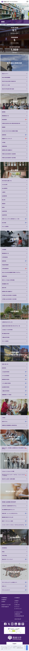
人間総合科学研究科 (5, 390)
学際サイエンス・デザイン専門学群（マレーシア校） (10, 218)
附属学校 (3, 601)
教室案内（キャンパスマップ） (7, 138)
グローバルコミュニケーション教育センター (9, 582)
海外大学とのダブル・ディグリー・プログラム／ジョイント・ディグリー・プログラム (13, 475)
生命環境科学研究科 (5, 387)
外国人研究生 (4, 555)
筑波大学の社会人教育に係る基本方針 (9, 81)
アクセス (16, 602)
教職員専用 (17, 613)
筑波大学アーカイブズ (5, 604)
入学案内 (3, 417)
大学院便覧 (4, 249)
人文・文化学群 (4, 184)
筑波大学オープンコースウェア (7, 559)
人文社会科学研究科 (5, 371)
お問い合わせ (17, 604)
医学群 (3, 207)
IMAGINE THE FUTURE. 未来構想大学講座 (10, 131)
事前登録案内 (4, 119)
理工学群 (3, 199)
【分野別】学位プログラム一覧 (7, 322)
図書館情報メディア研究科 (6, 394)
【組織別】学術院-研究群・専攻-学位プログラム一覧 (11, 325)
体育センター (4, 586)
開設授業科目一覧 (5, 115)
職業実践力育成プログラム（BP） (7, 517)
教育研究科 (4, 368)
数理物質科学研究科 (5, 379)
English (14, 643)
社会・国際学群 (4, 188)
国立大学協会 (17, 619)
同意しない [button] (24, 647)
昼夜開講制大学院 (5, 283)
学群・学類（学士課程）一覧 (6, 180)
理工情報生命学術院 (5, 333)
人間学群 (3, 192)
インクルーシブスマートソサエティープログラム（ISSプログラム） (13, 524)
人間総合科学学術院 (5, 337)
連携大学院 (4, 287)
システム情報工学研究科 (6, 383)
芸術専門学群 (4, 215)
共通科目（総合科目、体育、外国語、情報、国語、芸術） (11, 123)
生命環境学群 (4, 196)
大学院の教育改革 (5, 268)
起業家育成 (4, 134)
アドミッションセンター (6, 590)
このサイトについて (18, 608)
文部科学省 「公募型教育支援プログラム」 (9, 505)
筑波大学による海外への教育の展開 (8, 478)
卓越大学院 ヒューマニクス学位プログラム (9, 513)
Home (2, 24)
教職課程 (3, 127)
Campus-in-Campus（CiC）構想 (8, 471)
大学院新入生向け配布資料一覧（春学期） (9, 295)
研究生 (3, 551)
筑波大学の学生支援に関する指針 (8, 88)
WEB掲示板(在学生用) (19, 615)
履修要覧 (3, 111)
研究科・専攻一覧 (5, 364)
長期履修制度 (4, 146)
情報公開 (16, 600)
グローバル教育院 (5, 226)
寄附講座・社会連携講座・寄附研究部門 (9, 502)
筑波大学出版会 (4, 606)
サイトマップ (17, 606)
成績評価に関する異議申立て (7, 150)
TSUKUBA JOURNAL (18, 612)
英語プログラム (4, 421)
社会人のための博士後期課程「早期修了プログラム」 (11, 272)
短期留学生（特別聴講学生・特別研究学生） (9, 425)
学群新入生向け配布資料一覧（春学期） (9, 153)
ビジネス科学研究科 (5, 375)
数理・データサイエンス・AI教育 (7, 521)
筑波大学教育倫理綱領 (6, 77)
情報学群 (3, 203)
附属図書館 (4, 597)
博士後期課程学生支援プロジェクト (8, 509)
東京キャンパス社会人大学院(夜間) (8, 280)
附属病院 (3, 599)
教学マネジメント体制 (6, 85)
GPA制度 (3, 142)
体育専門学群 (4, 211)
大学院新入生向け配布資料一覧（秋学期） (9, 299)
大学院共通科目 (5, 257)
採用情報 (16, 597)
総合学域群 (4, 222)
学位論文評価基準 (5, 264)
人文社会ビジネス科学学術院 (7, 329)
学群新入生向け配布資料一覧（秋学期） (9, 157)
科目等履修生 (4, 547)
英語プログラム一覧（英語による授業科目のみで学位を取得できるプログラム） (14, 448)
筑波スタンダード (5, 73)
